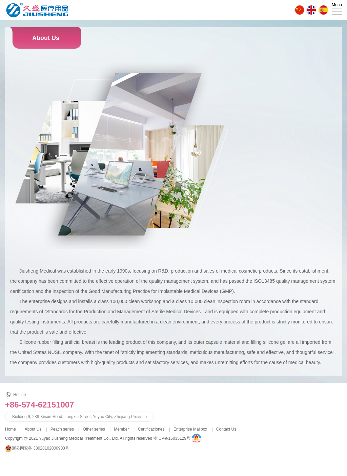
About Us (33, 429)
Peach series (62, 429)
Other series (94, 429)
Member (121, 429)
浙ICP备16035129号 (172, 438)
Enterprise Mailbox (190, 429)
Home (10, 429)
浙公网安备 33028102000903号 (40, 448)
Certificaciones (151, 429)
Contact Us (226, 429)
